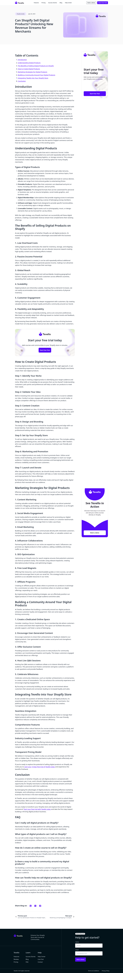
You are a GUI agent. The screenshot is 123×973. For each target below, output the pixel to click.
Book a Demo (80, 959)
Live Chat (41, 959)
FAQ (27, 962)
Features (36, 2)
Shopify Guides (21, 14)
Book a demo (91, 2)
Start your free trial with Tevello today (37, 809)
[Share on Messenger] (35, 905)
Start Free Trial (102, 2)
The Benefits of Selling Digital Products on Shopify (36, 66)
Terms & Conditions (93, 971)
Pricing (43, 2)
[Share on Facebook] (40, 905)
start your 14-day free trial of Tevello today (39, 767)
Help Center (68, 2)
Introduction (22, 60)
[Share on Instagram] (30, 905)
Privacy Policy (105, 971)
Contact (40, 962)
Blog (61, 2)
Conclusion (22, 81)
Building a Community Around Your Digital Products (36, 75)
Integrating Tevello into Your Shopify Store (33, 78)
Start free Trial (45, 350)
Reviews (16, 959)
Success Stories (52, 2)
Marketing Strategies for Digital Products (32, 72)
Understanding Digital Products (29, 63)
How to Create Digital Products (29, 69)
